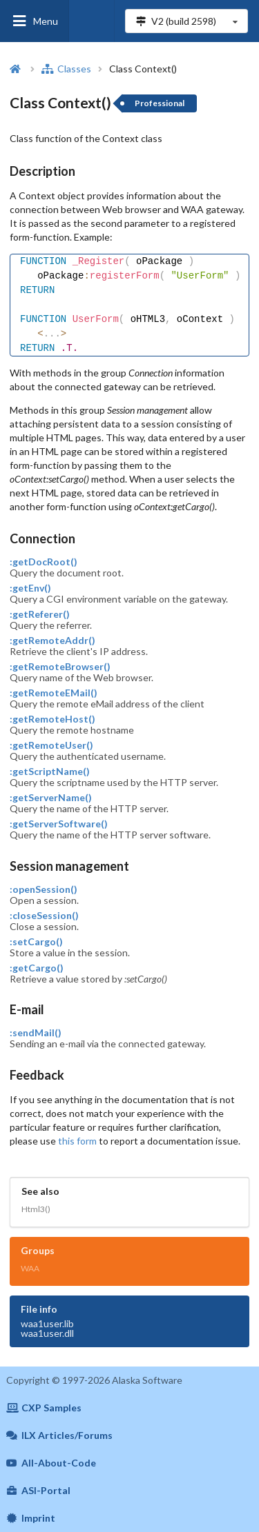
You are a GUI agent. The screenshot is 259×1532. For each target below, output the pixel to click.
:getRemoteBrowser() (60, 666)
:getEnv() (30, 588)
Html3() (35, 1209)
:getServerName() (51, 797)
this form (77, 1141)
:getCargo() (37, 968)
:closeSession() (44, 915)
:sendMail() (35, 1032)
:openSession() (43, 889)
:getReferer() (40, 614)
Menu (34, 21)
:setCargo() (36, 941)
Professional (159, 103)
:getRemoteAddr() (52, 640)
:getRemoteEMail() (53, 692)
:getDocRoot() (43, 561)
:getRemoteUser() (51, 745)
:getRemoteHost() (52, 719)
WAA (30, 1268)
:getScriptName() (50, 771)
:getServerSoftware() (59, 823)
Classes (66, 68)
